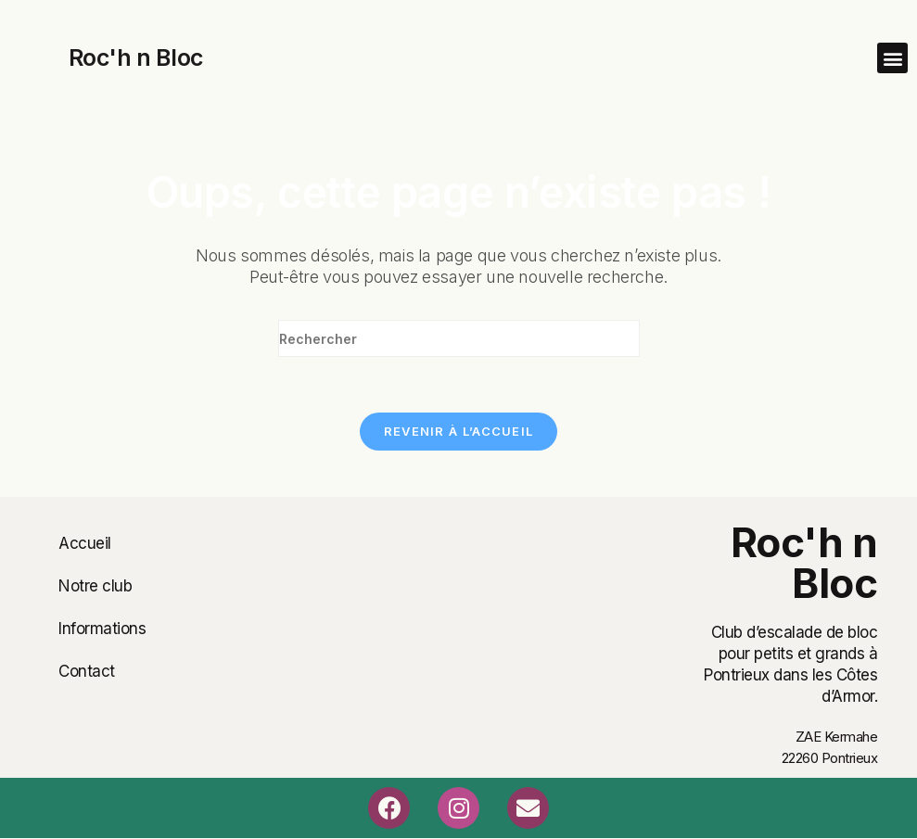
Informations (102, 628)
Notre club (95, 586)
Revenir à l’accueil (459, 431)
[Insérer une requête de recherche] (459, 338)
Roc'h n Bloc (136, 57)
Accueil (84, 543)
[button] (892, 58)
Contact (86, 671)
